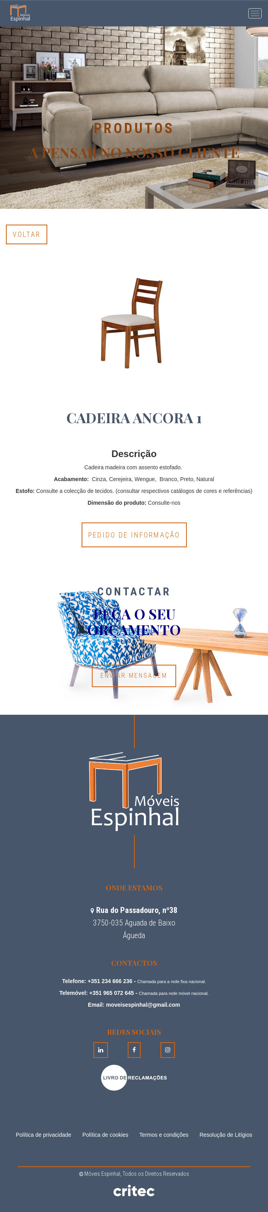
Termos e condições (164, 1135)
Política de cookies (105, 1135)
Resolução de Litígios (225, 1135)
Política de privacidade (43, 1135)
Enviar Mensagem (134, 675)
